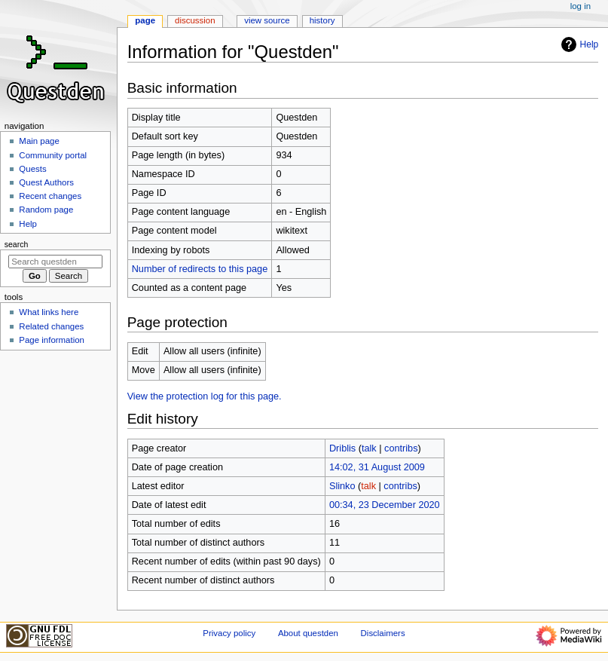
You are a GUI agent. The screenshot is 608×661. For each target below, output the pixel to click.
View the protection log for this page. (204, 396)
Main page (39, 140)
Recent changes (50, 195)
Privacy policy (229, 633)
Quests (32, 168)
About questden (308, 633)
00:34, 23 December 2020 (384, 505)
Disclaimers (383, 633)
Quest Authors (46, 182)
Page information (51, 339)
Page (145, 20)
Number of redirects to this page (200, 269)
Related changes (51, 326)
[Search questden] (55, 261)
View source (266, 20)
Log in (580, 6)
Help (578, 44)
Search (17, 244)
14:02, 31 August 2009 (377, 467)
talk (369, 448)
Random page (46, 209)
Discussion (195, 20)
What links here (48, 312)
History (322, 20)
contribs (400, 448)
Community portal (53, 155)
